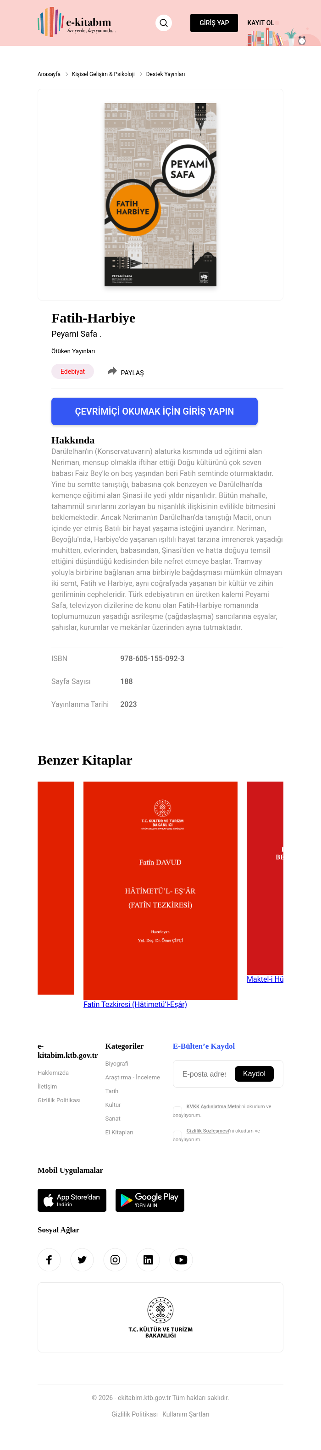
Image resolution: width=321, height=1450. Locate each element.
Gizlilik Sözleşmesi (208, 1131)
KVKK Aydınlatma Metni (213, 1107)
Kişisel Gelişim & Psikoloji (103, 74)
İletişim (47, 1086)
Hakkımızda (53, 1072)
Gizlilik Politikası (59, 1100)
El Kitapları (119, 1132)
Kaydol (254, 1074)
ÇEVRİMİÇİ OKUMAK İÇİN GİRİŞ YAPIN (154, 411)
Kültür (113, 1104)
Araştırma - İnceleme (132, 1077)
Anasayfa (49, 74)
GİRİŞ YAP (214, 23)
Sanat (112, 1118)
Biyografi (116, 1063)
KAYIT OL (260, 23)
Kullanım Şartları (186, 1414)
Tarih (111, 1091)
